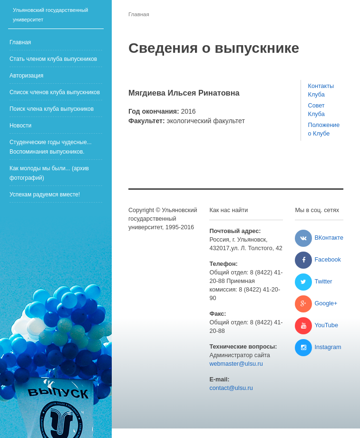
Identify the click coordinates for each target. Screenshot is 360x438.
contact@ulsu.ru (231, 388)
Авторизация (26, 75)
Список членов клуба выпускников (55, 92)
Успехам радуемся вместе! (45, 194)
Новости (20, 125)
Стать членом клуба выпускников (53, 59)
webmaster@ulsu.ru (236, 363)
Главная (20, 42)
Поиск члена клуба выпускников (52, 109)
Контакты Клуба (321, 90)
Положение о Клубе (322, 129)
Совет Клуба (316, 109)
